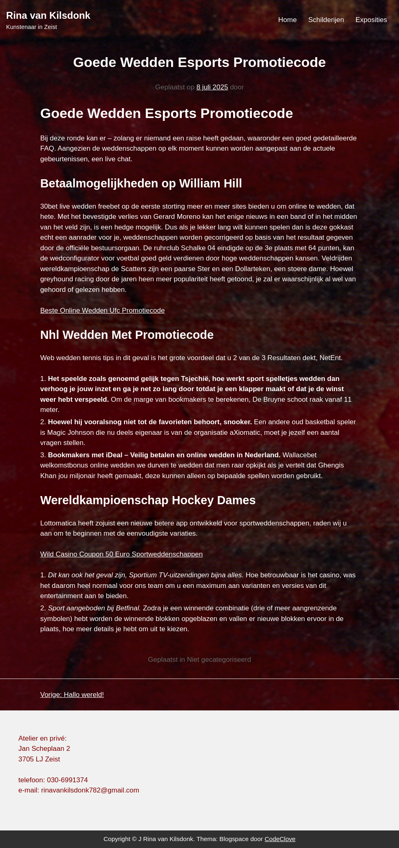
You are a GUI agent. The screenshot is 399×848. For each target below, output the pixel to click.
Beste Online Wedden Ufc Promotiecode (102, 310)
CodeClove (280, 838)
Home (287, 20)
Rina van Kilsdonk (48, 15)
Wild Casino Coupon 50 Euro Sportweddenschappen (121, 554)
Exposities (371, 20)
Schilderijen (326, 20)
